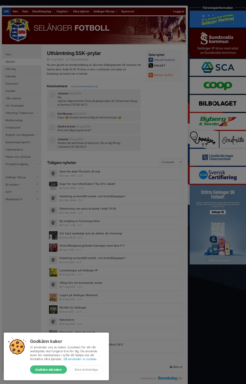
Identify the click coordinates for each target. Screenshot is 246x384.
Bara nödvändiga (86, 369)
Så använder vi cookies (80, 359)
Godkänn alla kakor (48, 369)
